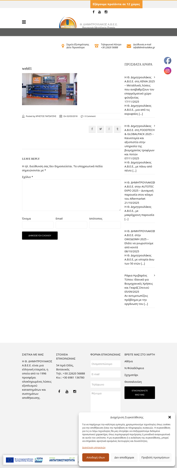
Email (59, 218)
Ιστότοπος (95, 218)
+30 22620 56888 (109, 47)
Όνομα (26, 218)
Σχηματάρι (131, 375)
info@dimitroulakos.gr (144, 47)
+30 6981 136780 (73, 377)
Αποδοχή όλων (95, 457)
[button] (169, 417)
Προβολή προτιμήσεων (155, 457)
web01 (27, 68)
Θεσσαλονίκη (133, 381)
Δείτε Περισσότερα (75, 47)
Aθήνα (128, 361)
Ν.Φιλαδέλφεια (134, 368)
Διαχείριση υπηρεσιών (93, 447)
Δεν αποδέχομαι (124, 457)
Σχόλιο (27, 177)
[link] (94, 12)
